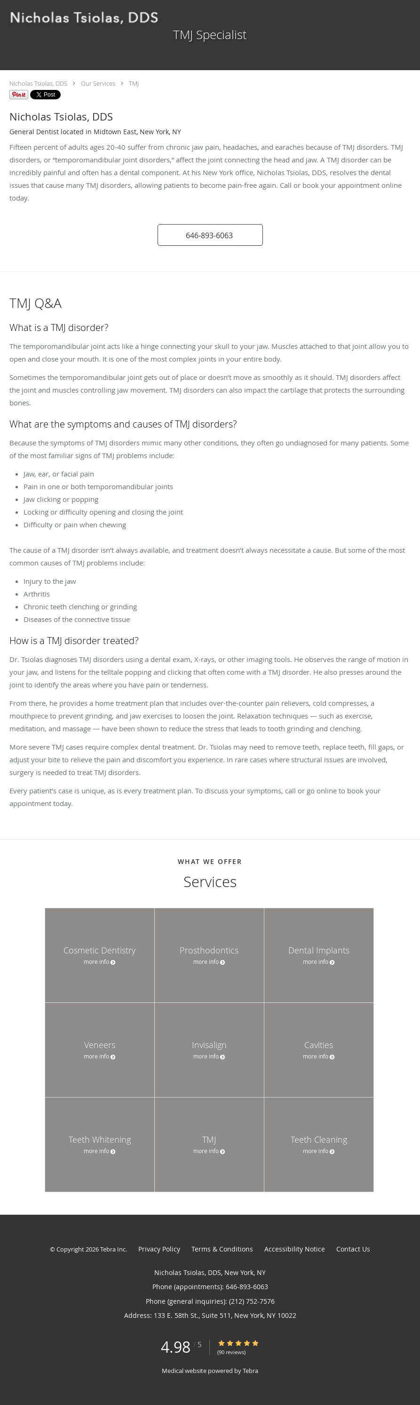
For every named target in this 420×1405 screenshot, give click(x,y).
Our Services (98, 83)
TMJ (134, 83)
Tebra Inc (113, 1249)
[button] (210, 235)
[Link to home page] (83, 18)
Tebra (250, 1370)
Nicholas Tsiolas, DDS (38, 83)
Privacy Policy (159, 1248)
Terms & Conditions (222, 1248)
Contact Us (353, 1248)
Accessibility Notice (294, 1248)
